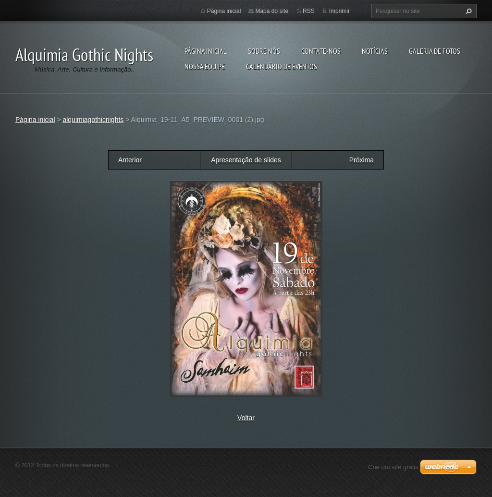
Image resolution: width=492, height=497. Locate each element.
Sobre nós (264, 51)
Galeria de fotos (434, 51)
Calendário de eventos (281, 66)
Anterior (130, 160)
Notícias (375, 51)
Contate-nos (321, 51)
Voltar (246, 418)
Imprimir (339, 11)
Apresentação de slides (246, 160)
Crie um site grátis (393, 467)
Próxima (361, 160)
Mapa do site (271, 11)
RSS (309, 11)
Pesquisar (467, 11)
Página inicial (205, 51)
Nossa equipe (204, 66)
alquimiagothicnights (92, 119)
